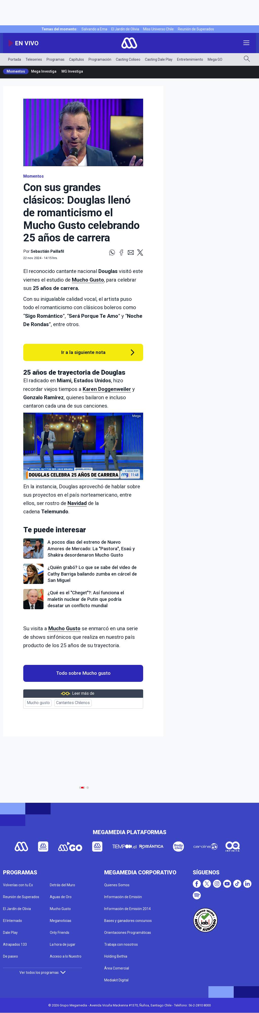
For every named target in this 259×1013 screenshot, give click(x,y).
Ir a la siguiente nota (83, 352)
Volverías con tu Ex (18, 885)
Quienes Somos (117, 885)
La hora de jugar (62, 944)
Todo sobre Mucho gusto (83, 673)
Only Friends (59, 933)
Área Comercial (116, 968)
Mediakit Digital (116, 980)
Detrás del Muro (62, 885)
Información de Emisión (123, 897)
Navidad (77, 503)
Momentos (16, 71)
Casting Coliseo (128, 59)
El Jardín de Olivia (125, 29)
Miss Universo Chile (158, 29)
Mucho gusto (38, 703)
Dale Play (10, 933)
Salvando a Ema (94, 29)
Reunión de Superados (196, 29)
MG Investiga (72, 71)
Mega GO (215, 59)
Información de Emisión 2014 (127, 909)
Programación (100, 59)
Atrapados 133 (15, 944)
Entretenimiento (190, 59)
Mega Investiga (43, 71)
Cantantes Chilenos (73, 703)
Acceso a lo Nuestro (65, 956)
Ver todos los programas (42, 972)
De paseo (10, 956)
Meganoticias (60, 921)
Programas (55, 59)
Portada (14, 59)
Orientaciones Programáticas (127, 933)
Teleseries (34, 59)
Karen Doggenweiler (107, 389)
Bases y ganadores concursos (128, 921)
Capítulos (76, 59)
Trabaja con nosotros (121, 944)
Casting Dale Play (158, 59)
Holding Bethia (115, 956)
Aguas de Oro (61, 897)
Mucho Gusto (88, 280)
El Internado (12, 921)
